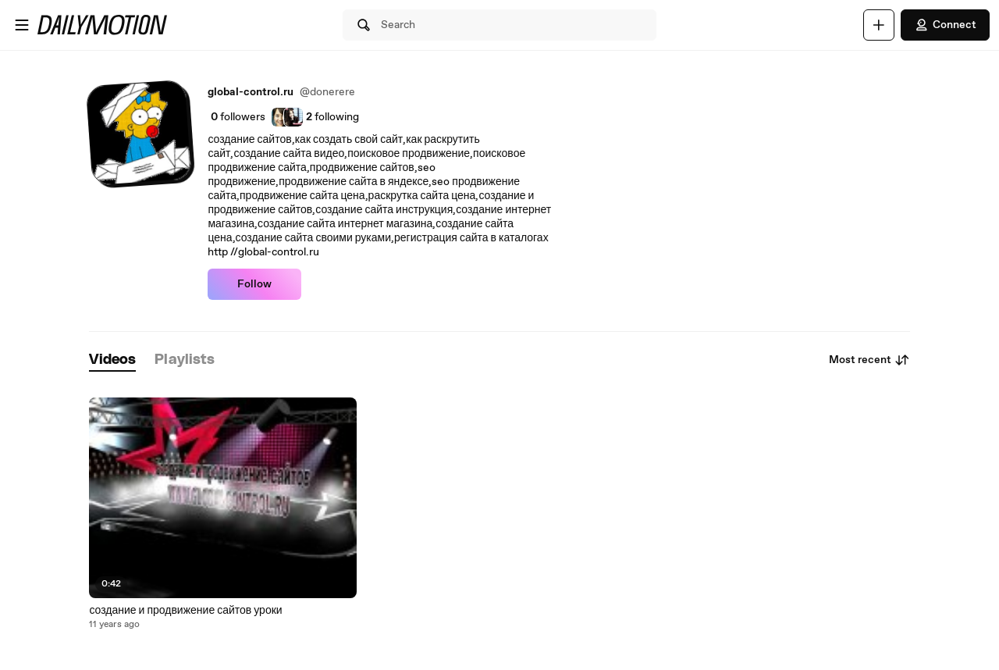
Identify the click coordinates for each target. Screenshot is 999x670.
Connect (945, 25)
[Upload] (878, 25)
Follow (254, 284)
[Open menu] (21, 25)
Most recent (869, 360)
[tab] (112, 360)
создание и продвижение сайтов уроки (185, 610)
